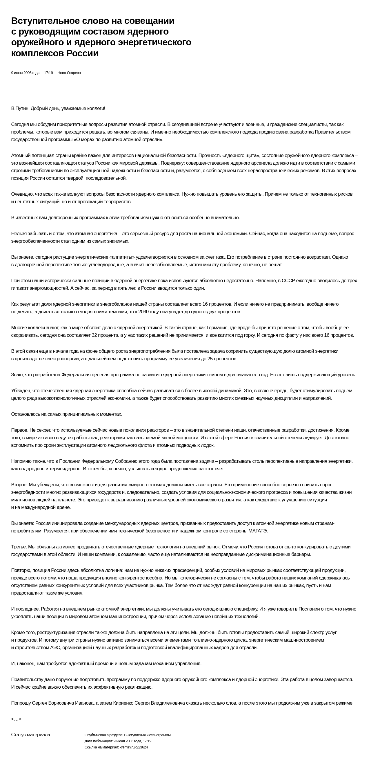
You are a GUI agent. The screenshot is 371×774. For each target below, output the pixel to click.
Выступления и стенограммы (147, 735)
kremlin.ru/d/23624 (134, 747)
